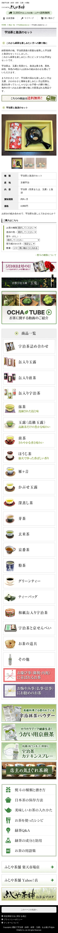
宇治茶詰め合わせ (23, 25)
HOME (4, 25)
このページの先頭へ (29, 910)
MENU (53, 5)
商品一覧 (12, 25)
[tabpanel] (29, 135)
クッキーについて (11, 923)
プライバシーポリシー (13, 919)
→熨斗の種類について (45, 255)
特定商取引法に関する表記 (15, 916)
